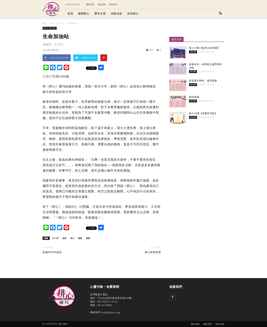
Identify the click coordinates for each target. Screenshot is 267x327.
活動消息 (116, 13)
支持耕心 (133, 13)
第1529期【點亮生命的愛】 (204, 48)
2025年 (193, 52)
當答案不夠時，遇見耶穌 (203, 80)
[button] (220, 14)
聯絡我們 (102, 4)
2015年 (55, 238)
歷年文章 (100, 13)
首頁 (70, 13)
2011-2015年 (50, 28)
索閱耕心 (84, 13)
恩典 (88, 238)
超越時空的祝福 (52, 252)
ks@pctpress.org (111, 312)
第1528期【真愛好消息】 (203, 113)
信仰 (64, 238)
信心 (72, 238)
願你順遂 (194, 97)
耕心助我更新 (153, 252)
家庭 (80, 238)
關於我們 (90, 4)
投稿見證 (113, 4)
